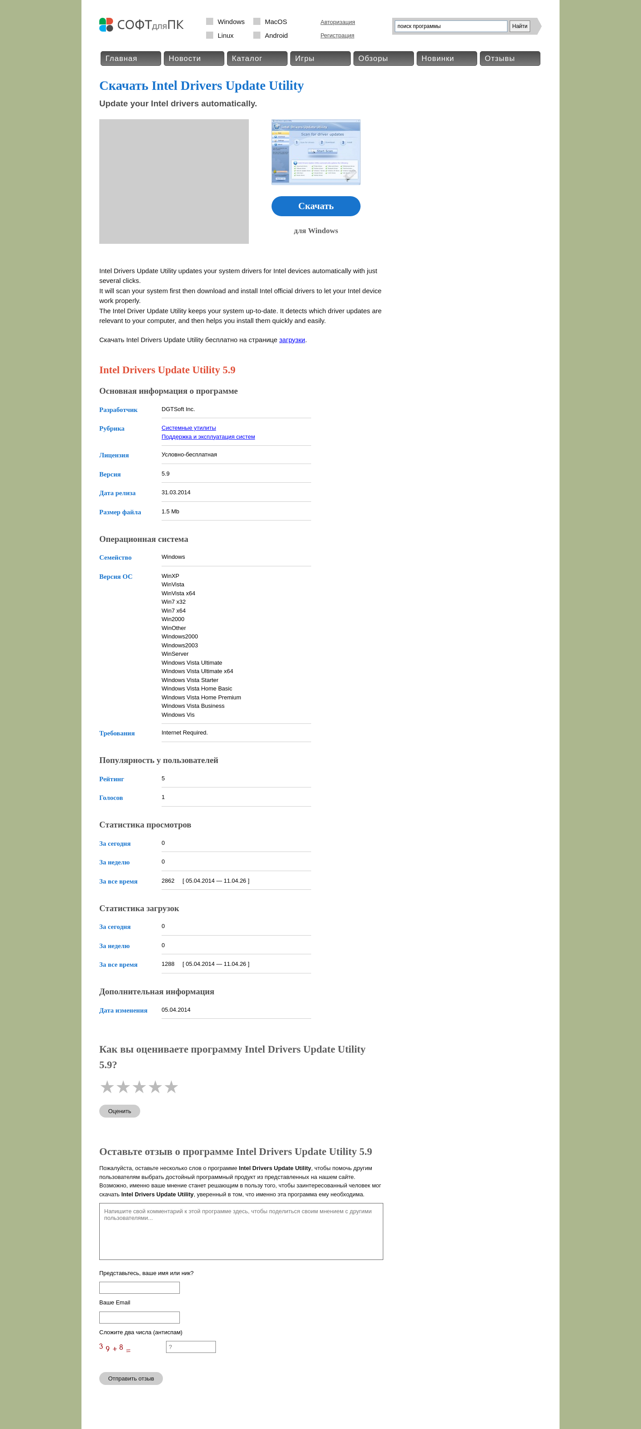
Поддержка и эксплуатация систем (208, 436)
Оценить (119, 1111)
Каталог (247, 58)
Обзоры (373, 58)
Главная (121, 58)
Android (276, 35)
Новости (185, 58)
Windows (231, 21)
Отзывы (500, 58)
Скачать (316, 206)
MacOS (276, 21)
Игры (305, 58)
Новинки (438, 58)
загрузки (292, 339)
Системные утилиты (189, 427)
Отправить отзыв (131, 1378)
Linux (226, 35)
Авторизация (337, 22)
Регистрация (337, 35)
